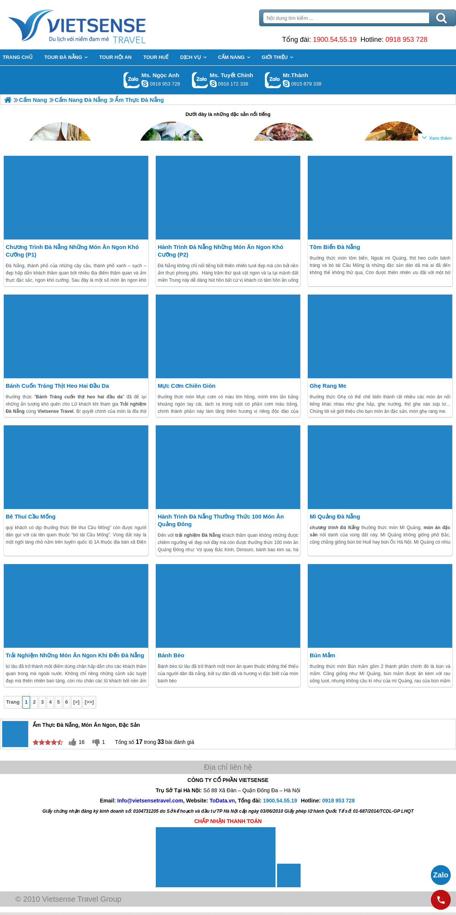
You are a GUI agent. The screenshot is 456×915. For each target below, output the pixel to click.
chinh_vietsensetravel (213, 83)
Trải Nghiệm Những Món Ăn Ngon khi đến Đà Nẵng (75, 655)
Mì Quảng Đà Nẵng (335, 516)
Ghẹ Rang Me (328, 385)
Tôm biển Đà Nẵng (335, 247)
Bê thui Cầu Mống (30, 516)
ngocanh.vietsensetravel (145, 83)
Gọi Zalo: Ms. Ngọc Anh (131, 80)
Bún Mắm (322, 655)
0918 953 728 (407, 39)
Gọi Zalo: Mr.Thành (273, 80)
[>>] (89, 702)
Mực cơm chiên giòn (186, 385)
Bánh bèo (171, 655)
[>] (76, 702)
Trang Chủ (96, 24)
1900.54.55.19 (334, 39)
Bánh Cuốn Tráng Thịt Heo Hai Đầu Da (57, 385)
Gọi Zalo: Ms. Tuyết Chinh (200, 80)
